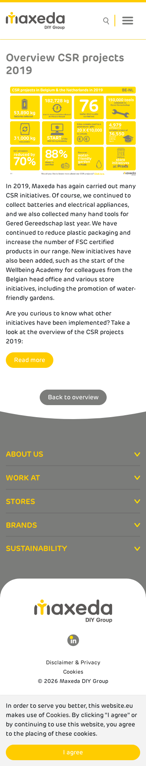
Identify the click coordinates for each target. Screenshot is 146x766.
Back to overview (73, 397)
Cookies (73, 671)
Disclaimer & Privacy (73, 662)
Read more (29, 360)
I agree (73, 752)
